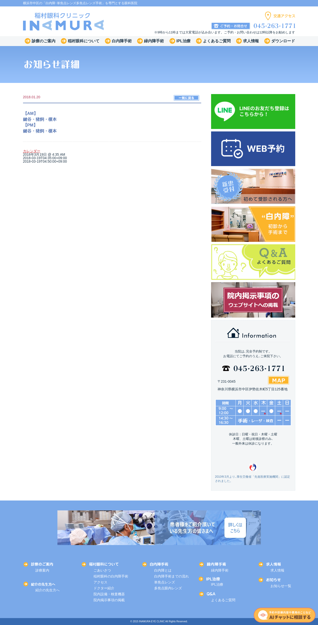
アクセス (100, 582)
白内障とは (162, 570)
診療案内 (42, 570)
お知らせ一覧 (280, 586)
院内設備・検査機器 (109, 594)
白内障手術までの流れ (171, 576)
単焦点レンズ (164, 582)
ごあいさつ (102, 570)
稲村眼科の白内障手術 (111, 576)
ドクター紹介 (104, 588)
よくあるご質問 (223, 600)
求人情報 (277, 570)
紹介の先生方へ (47, 590)
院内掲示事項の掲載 (109, 600)
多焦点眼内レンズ (168, 588)
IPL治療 (217, 584)
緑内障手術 (219, 570)
